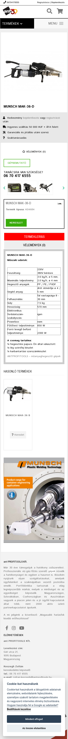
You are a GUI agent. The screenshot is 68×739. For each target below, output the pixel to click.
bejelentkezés (31, 118)
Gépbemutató (17, 163)
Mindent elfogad (34, 719)
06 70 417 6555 (17, 176)
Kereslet (16, 223)
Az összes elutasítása (34, 728)
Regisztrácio (43, 2)
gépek (51, 571)
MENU (55, 23)
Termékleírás (34, 236)
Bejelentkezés (58, 2)
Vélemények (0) (34, 152)
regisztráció (53, 118)
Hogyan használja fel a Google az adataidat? (32, 705)
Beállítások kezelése (19, 709)
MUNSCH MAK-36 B (18, 415)
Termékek (12, 23)
